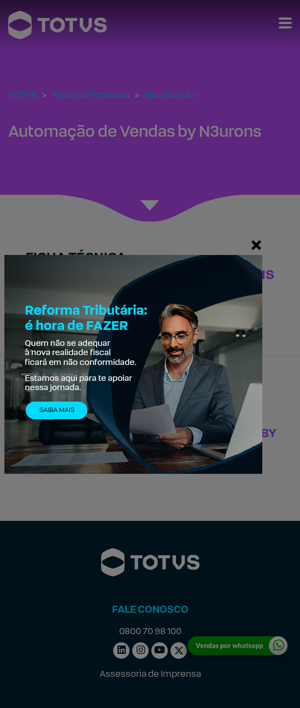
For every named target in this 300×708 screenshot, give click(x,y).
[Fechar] (256, 244)
